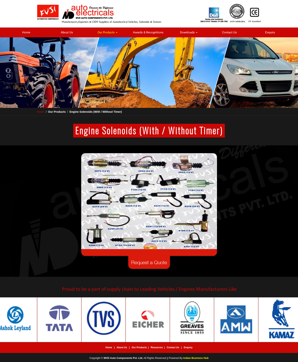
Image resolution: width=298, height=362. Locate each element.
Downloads (188, 32)
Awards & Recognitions (148, 32)
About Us (67, 32)
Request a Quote (149, 262)
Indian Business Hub (196, 358)
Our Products (107, 32)
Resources (157, 347)
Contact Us (229, 32)
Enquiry (270, 32)
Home (26, 32)
